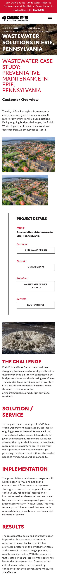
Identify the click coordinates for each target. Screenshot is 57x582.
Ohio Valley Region (36, 250)
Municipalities (36, 267)
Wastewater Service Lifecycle (35, 286)
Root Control (35, 305)
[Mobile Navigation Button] (50, 19)
